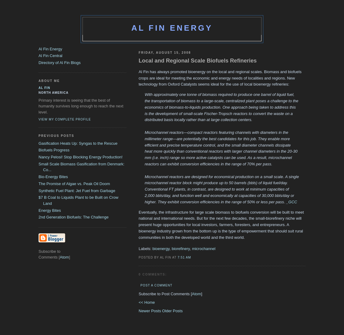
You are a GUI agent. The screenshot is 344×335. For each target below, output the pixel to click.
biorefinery (181, 248)
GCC (292, 202)
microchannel (203, 248)
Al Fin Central (50, 55)
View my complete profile (65, 119)
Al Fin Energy (172, 27)
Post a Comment (156, 285)
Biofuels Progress (54, 150)
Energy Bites (50, 210)
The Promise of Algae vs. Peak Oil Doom (74, 183)
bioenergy (161, 248)
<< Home (147, 302)
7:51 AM (184, 257)
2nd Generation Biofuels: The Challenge (74, 217)
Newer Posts (150, 311)
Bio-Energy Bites (53, 176)
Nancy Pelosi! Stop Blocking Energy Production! (81, 157)
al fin (44, 88)
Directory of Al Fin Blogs (60, 62)
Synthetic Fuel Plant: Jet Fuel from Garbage (77, 190)
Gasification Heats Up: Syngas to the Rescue (78, 143)
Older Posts (172, 311)
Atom (196, 294)
